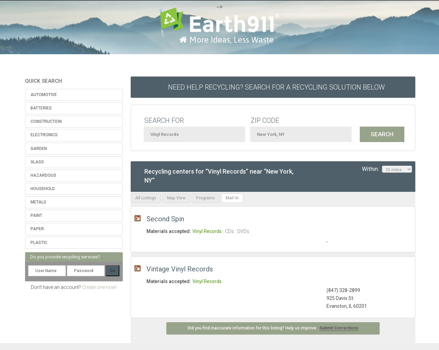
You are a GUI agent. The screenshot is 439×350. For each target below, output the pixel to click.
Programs (205, 198)
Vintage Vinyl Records (179, 269)
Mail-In (232, 198)
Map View (176, 198)
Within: (387, 169)
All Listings (145, 198)
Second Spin (165, 219)
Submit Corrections (338, 328)
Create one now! (99, 287)
